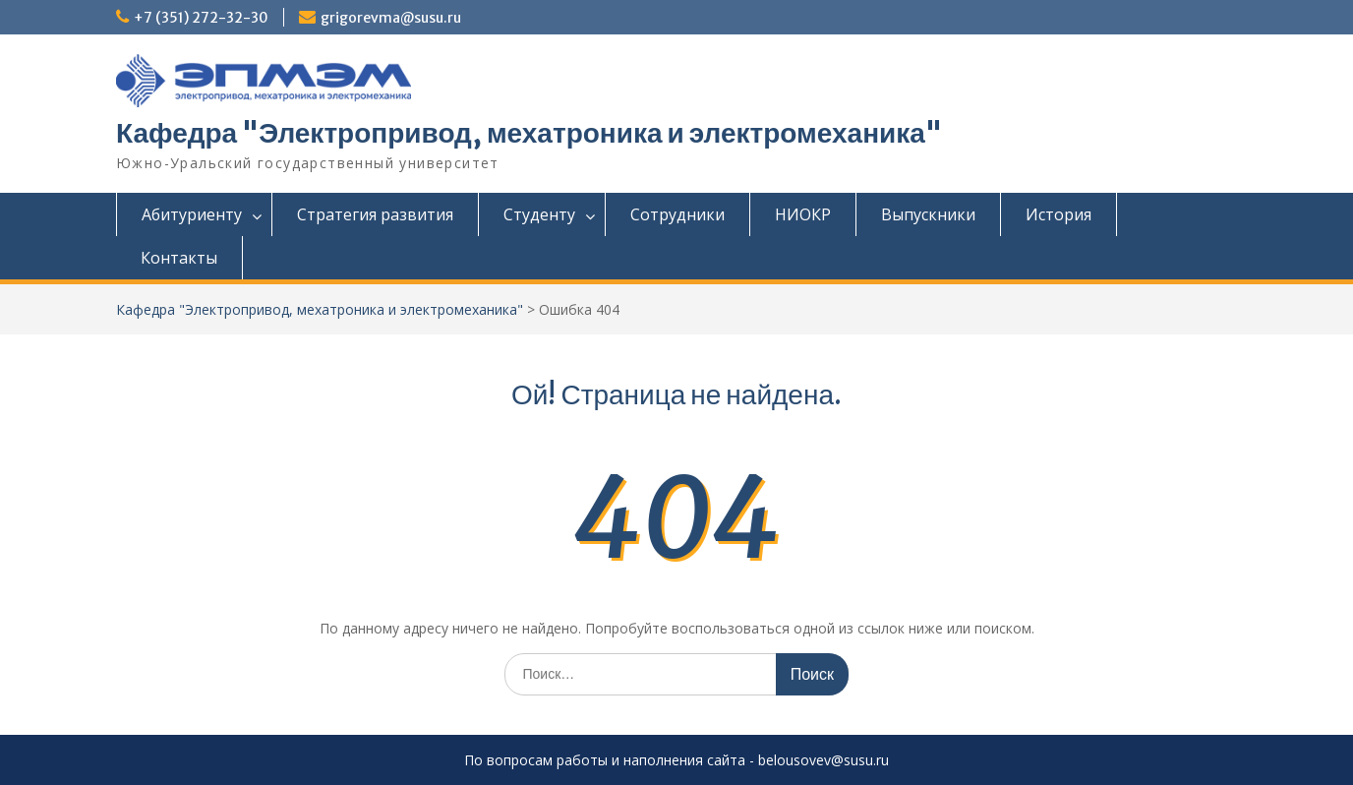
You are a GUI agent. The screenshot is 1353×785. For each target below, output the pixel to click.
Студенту (539, 214)
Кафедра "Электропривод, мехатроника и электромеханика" (529, 133)
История (1058, 214)
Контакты (179, 258)
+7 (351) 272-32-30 (201, 18)
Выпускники (928, 214)
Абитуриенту (192, 214)
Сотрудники (677, 214)
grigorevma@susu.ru (391, 18)
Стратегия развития (375, 214)
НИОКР (803, 214)
